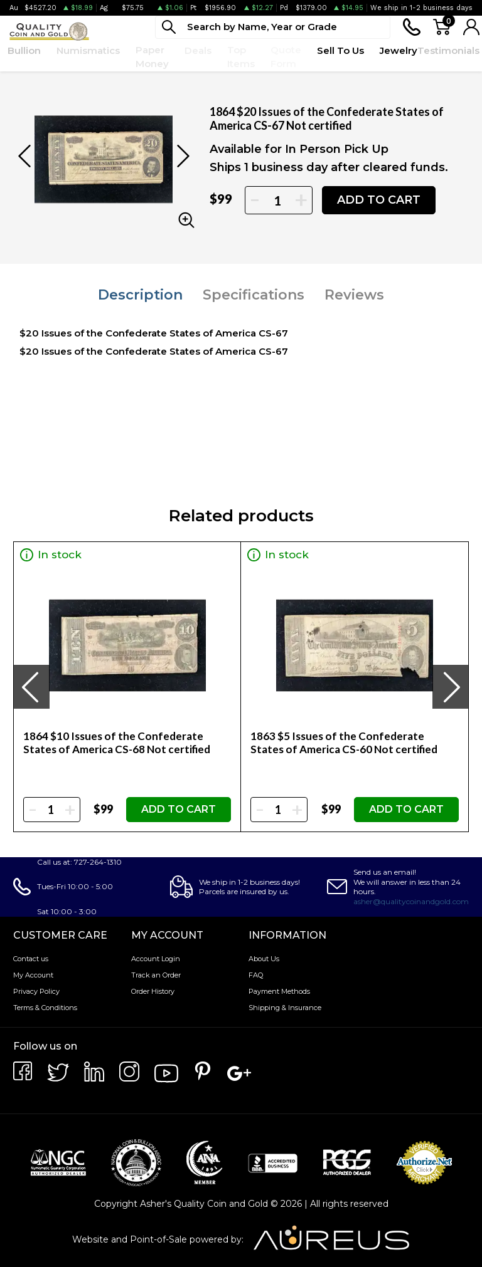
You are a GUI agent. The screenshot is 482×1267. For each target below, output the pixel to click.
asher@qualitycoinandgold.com (411, 901)
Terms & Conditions (45, 1007)
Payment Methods (279, 991)
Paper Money (152, 57)
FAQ (256, 975)
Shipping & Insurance (285, 1007)
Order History (152, 991)
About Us (264, 958)
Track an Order (156, 975)
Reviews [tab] (354, 294)
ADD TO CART (378, 200)
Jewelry (398, 50)
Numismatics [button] (88, 50)
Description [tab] (140, 294)
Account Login (155, 958)
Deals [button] (198, 50)
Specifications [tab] (253, 294)
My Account (33, 975)
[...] (272, 27)
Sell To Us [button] (340, 50)
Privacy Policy (36, 991)
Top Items (241, 57)
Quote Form (285, 57)
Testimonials (448, 50)
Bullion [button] (24, 50)
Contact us (30, 958)
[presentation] (31, 687)
